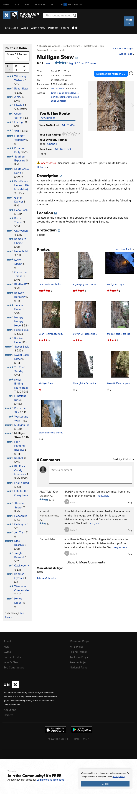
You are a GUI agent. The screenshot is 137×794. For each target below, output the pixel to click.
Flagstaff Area (90, 45)
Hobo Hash (21, 209)
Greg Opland (57, 92)
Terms (76, 738)
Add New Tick (63, 149)
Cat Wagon (21, 230)
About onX (10, 709)
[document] (105, 778)
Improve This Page (123, 48)
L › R (8, 67)
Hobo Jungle (59, 50)
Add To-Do (68, 125)
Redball (19, 458)
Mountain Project (80, 641)
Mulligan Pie (21, 424)
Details (43, 167)
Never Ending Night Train (21, 383)
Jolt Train (19, 532)
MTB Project (77, 646)
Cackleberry (21, 565)
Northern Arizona (71, 45)
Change (52, 143)
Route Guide (10, 27)
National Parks (78, 667)
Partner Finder (12, 657)
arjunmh (44, 511)
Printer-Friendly (46, 578)
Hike (27, 4)
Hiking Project (78, 651)
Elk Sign (19, 122)
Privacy (85, 738)
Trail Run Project (80, 657)
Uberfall (19, 105)
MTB (17, 4)
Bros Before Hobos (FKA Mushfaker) (21, 185)
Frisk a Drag (21, 482)
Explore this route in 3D (110, 73)
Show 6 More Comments (86, 562)
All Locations (43, 45)
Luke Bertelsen (58, 100)
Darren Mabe (57, 88)
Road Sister (21, 88)
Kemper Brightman (69, 96)
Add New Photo (125, 249)
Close (105, 783)
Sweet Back (21, 346)
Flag (130, 502)
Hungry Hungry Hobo (18, 321)
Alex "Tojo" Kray (48, 491)
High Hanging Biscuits (19, 445)
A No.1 (18, 96)
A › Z (25, 67)
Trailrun (40, 4)
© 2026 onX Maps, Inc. (59, 738)
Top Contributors (14, 667)
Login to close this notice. (51, 779)
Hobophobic (21, 251)
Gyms (24, 27)
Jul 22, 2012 (94, 523)
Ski (53, 4)
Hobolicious (21, 329)
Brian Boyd (70, 92)
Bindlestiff (20, 284)
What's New (38, 27)
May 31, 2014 (120, 547)
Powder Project (79, 662)
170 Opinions (47, 117)
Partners (53, 27)
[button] (91, 106)
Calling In (20, 524)
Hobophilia (20, 515)
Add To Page (126, 53)
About (7, 641)
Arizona (56, 45)
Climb (6, 4)
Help (6, 646)
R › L (17, 67)
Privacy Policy (119, 776)
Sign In (129, 21)
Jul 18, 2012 (103, 495)
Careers (8, 714)
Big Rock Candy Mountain (20, 470)
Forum (65, 27)
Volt (16, 130)
